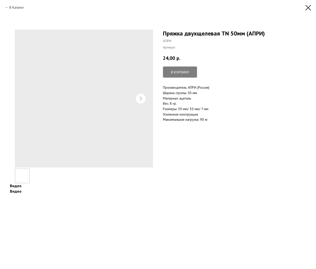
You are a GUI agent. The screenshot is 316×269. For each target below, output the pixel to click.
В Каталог (16, 7)
